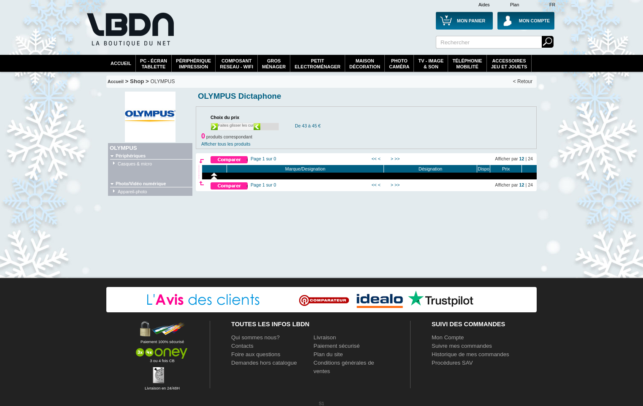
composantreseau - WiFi (236, 63)
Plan (514, 4)
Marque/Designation (305, 168)
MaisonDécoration (364, 63)
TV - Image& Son (430, 63)
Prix (506, 168)
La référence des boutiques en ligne (129, 35)
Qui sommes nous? (255, 337)
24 (530, 158)
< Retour (522, 81)
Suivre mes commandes (462, 346)
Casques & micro (135, 163)
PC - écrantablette (153, 63)
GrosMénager (274, 63)
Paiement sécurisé (336, 346)
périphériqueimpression (193, 63)
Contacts (242, 346)
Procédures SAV (452, 363)
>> (397, 158)
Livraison (324, 337)
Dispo (483, 168)
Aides (484, 4)
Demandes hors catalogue (264, 363)
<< (373, 158)
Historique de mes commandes (470, 354)
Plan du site (328, 354)
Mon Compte (448, 337)
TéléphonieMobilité (467, 63)
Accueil (121, 63)
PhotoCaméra (399, 63)
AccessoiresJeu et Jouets (509, 63)
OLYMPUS (163, 81)
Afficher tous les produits (226, 143)
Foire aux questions (255, 354)
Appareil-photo (132, 191)
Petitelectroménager (317, 63)
